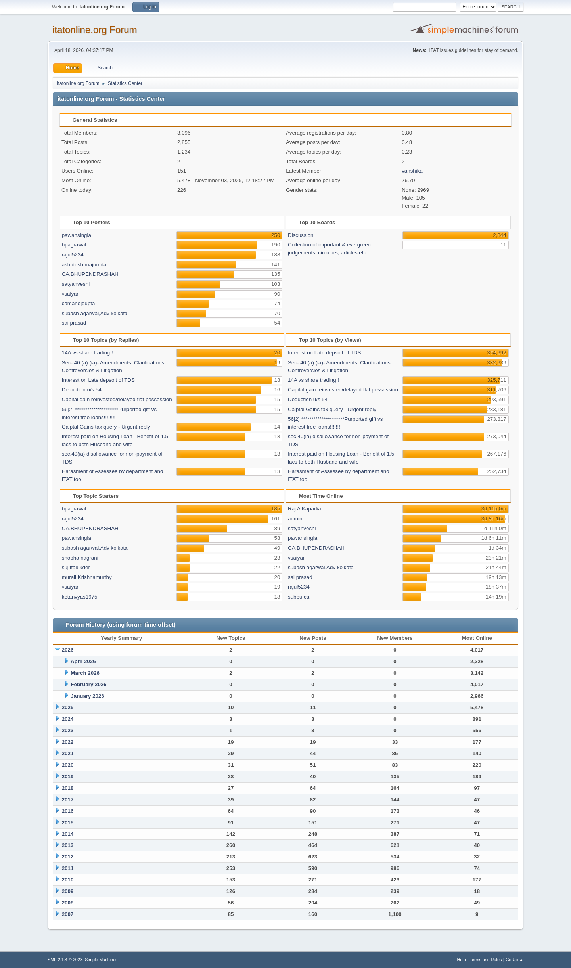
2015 (68, 823)
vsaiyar (70, 294)
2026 (68, 650)
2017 (68, 799)
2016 (68, 811)
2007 (68, 914)
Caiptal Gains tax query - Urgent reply (106, 427)
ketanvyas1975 (80, 597)
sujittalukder (76, 567)
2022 (68, 742)
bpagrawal (74, 245)
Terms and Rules (486, 959)
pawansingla (76, 235)
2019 (68, 776)
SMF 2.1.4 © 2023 (65, 959)
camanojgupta (78, 303)
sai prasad (74, 323)
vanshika (412, 171)
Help (461, 959)
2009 (68, 891)
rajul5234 (73, 255)
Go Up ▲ (514, 959)
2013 (68, 845)
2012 (68, 857)
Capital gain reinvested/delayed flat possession (117, 399)
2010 (68, 880)
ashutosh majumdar (85, 264)
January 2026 (87, 696)
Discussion (300, 235)
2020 (68, 765)
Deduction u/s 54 (82, 390)
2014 (68, 834)
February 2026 (88, 684)
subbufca (298, 597)
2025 (68, 707)
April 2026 (83, 661)
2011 (68, 868)
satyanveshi (76, 284)
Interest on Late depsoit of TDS (98, 380)
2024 (68, 719)
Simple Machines (101, 959)
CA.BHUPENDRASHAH (90, 274)
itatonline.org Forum (94, 29)
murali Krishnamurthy (87, 577)
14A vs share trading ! (87, 353)
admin (295, 519)
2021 (68, 753)
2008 (68, 903)
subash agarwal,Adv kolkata (95, 313)
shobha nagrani (80, 558)
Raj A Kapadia (304, 509)
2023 (68, 730)
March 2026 (85, 673)
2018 (68, 788)
